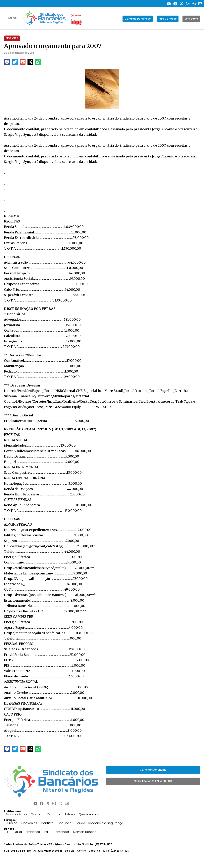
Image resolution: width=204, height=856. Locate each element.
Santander (61, 832)
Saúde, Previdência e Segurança (99, 823)
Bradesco (33, 832)
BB (8, 832)
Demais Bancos (84, 832)
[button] (7, 62)
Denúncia (65, 823)
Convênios (29, 823)
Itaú (47, 832)
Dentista (47, 823)
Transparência (16, 814)
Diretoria (37, 814)
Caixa (18, 832)
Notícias (12, 38)
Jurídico (11, 823)
